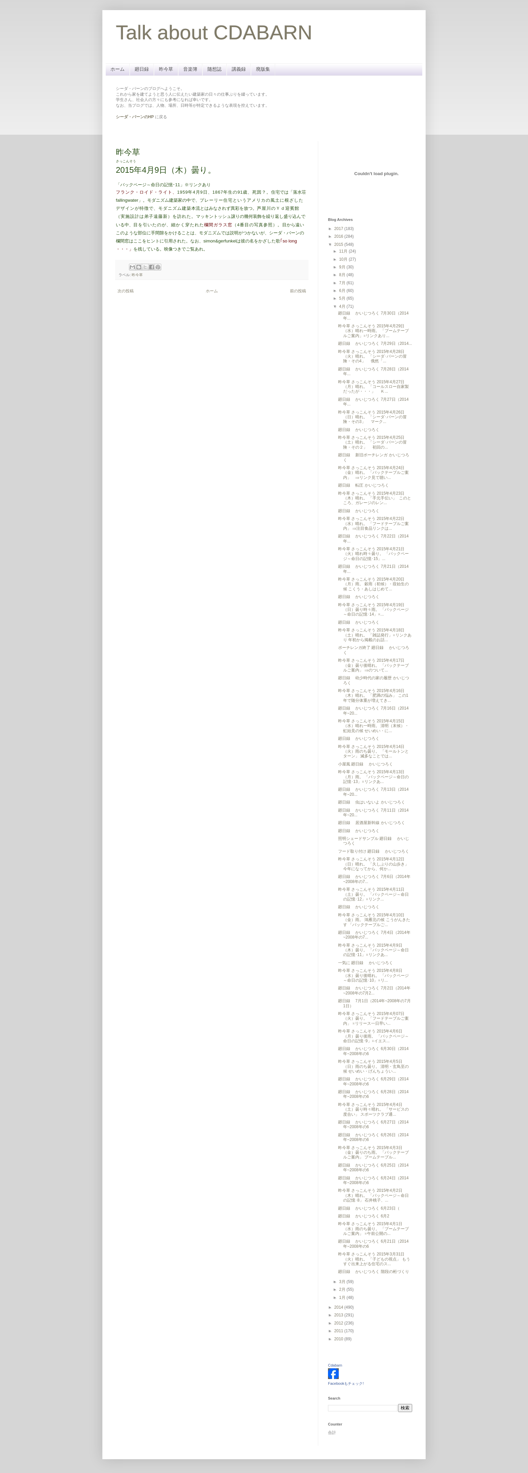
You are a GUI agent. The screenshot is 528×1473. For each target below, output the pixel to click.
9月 (342, 267)
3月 (342, 1281)
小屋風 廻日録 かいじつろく (365, 764)
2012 (339, 1323)
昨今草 (166, 69)
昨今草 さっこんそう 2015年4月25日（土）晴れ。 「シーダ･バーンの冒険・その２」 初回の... (372, 442)
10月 (344, 259)
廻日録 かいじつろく (359, 429)
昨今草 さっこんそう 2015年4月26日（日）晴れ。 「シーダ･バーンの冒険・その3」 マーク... (372, 417)
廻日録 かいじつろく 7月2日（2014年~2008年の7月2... (374, 990)
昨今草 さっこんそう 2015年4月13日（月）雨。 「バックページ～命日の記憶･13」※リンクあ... (373, 777)
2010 (339, 1339)
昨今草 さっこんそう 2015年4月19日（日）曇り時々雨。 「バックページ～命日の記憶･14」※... (373, 609)
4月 (342, 306)
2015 (339, 244)
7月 (342, 283)
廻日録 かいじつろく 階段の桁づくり (373, 1271)
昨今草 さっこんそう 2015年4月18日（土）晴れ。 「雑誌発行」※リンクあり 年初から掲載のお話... (374, 635)
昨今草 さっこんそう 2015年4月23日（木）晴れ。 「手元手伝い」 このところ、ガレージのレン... (374, 498)
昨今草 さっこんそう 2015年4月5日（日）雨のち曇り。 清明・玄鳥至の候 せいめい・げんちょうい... (373, 1066)
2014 (339, 1307)
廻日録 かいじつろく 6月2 (363, 1216)
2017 (339, 228)
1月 (342, 1297)
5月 (342, 298)
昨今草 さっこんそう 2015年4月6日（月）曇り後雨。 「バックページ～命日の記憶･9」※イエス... (373, 1036)
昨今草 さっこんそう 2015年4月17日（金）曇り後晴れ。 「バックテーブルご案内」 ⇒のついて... (373, 665)
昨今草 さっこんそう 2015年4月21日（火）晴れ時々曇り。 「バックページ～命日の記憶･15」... (373, 554)
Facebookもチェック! (346, 1383)
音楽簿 (190, 69)
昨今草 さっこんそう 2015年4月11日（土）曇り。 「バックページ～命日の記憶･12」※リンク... (373, 894)
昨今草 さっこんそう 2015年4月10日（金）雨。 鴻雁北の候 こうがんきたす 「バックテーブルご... (374, 920)
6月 (342, 290)
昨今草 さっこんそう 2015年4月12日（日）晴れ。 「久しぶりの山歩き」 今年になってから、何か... (373, 864)
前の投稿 (298, 291)
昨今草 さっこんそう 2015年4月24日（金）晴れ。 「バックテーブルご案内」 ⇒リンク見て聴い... (373, 472)
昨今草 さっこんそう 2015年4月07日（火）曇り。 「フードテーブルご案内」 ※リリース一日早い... (373, 1018)
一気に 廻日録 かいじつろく (365, 962)
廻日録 (142, 69)
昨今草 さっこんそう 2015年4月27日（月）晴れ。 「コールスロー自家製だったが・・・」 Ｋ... (373, 387)
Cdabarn (335, 1365)
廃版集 (263, 69)
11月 (344, 251)
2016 (339, 236)
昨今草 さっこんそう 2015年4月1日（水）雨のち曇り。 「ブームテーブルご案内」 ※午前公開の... (373, 1228)
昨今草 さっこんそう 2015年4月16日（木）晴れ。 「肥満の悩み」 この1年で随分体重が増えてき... (373, 695)
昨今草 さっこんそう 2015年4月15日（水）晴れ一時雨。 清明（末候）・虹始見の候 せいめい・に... (373, 726)
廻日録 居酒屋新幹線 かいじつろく (371, 822)
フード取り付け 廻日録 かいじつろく (373, 851)
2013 (339, 1315)
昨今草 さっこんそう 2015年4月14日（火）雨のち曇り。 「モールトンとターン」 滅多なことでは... (373, 751)
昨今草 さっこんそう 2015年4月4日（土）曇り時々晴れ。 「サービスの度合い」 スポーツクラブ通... (373, 1109)
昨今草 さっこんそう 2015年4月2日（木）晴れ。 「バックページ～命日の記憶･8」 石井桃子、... (373, 1195)
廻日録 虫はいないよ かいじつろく (371, 802)
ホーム (117, 69)
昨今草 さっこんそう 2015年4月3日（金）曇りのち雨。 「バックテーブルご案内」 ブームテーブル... (373, 1152)
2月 (342, 1289)
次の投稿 (126, 291)
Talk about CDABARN (214, 32)
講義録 (239, 69)
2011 (339, 1331)
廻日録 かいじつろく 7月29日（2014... (375, 343)
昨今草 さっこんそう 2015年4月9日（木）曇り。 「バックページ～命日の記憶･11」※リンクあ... (373, 950)
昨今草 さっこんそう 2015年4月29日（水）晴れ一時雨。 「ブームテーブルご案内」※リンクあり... (373, 331)
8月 (342, 274)
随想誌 (214, 69)
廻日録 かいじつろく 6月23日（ (369, 1208)
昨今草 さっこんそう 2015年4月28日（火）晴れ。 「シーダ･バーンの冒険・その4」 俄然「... (372, 356)
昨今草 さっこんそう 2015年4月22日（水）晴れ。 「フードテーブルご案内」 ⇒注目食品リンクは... (373, 523)
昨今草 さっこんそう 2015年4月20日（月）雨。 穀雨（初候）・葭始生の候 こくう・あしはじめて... (373, 584)
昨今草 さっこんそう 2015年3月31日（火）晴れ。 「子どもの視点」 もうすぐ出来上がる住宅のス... (374, 1259)
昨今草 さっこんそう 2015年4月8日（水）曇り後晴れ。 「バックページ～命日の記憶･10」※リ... (373, 975)
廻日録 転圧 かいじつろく (363, 485)
